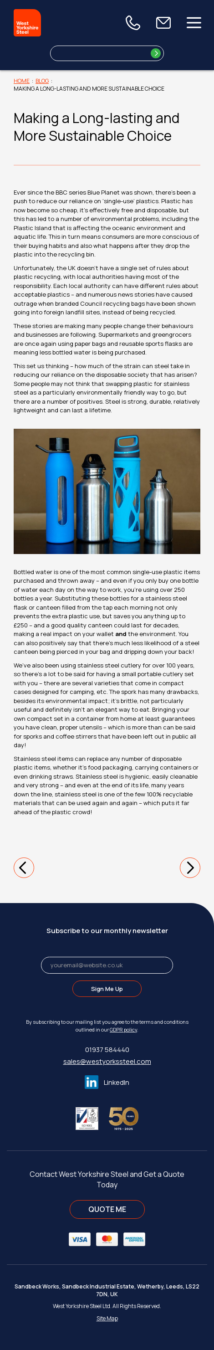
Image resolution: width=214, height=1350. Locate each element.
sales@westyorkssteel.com (107, 1061)
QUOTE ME (107, 1209)
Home (22, 81)
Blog (42, 81)
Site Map (107, 1318)
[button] (24, 867)
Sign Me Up (107, 989)
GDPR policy (123, 1029)
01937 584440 (107, 1049)
